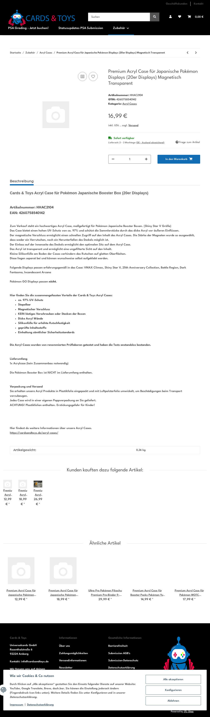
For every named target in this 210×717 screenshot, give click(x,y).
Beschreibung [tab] (22, 181)
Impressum (16, 704)
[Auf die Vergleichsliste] (82, 76)
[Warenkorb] (195, 17)
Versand (133, 125)
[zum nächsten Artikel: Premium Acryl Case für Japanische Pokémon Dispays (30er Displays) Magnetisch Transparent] (196, 53)
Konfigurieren (173, 690)
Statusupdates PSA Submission (80, 28)
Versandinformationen (72, 660)
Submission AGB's (119, 653)
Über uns (64, 646)
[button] (170, 17)
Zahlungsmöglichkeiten (73, 653)
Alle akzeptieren (173, 679)
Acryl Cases (129, 104)
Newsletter (65, 667)
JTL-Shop (189, 712)
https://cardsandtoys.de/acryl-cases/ (34, 432)
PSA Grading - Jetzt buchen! (28, 28)
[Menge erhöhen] (146, 159)
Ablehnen (173, 701)
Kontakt (198, 3)
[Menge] (129, 159)
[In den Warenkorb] (13, 66)
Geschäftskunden (176, 3)
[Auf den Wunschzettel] (93, 76)
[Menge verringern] (113, 159)
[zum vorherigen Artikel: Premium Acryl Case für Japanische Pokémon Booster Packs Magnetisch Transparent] (187, 53)
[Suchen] (119, 17)
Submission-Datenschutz (123, 660)
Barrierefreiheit (118, 646)
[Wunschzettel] (179, 17)
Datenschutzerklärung (121, 667)
